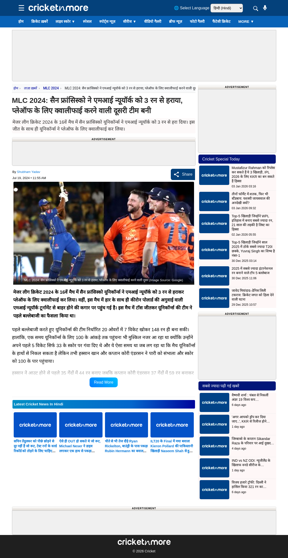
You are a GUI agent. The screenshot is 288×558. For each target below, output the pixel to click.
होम (20, 21)
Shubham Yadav (28, 172)
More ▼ (246, 21)
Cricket (150, 551)
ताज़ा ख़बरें (30, 88)
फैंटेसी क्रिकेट (221, 21)
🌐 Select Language (191, 8)
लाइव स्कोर (65, 21)
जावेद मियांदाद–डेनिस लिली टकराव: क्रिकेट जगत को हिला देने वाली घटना (253, 295)
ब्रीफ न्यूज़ (175, 21)
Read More (103, 382)
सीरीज (129, 21)
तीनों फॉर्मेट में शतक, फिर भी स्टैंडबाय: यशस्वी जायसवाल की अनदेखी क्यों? (251, 198)
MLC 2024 (51, 88)
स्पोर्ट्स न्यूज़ (107, 21)
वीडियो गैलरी (152, 21)
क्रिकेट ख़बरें (39, 21)
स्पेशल (87, 21)
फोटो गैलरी (197, 21)
